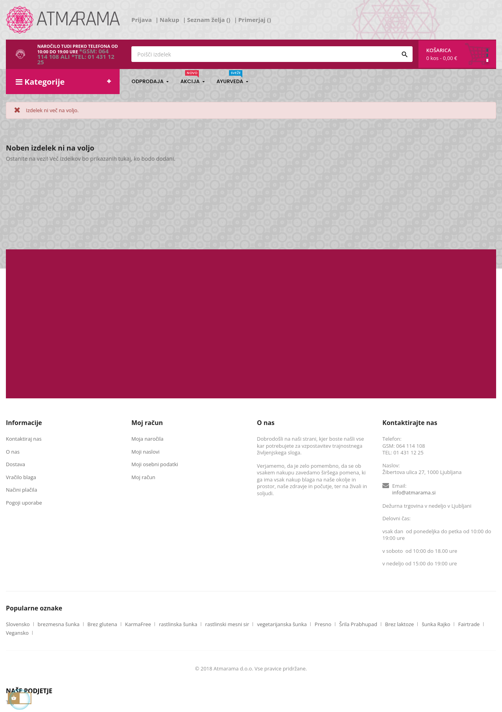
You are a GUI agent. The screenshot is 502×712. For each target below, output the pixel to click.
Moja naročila (147, 438)
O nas (13, 451)
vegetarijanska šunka (282, 624)
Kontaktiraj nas (24, 438)
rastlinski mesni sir (227, 624)
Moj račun (143, 477)
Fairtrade (469, 624)
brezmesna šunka (59, 624)
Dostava (15, 464)
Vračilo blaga (21, 477)
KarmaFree (138, 624)
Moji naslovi (145, 451)
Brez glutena (102, 624)
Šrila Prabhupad (358, 624)
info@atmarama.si (414, 492)
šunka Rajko (436, 624)
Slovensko (18, 624)
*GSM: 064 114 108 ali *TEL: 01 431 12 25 (76, 56)
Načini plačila (21, 489)
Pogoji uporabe (24, 502)
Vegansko (17, 633)
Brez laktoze (399, 624)
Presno (323, 624)
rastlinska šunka (178, 624)
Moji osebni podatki (154, 464)
